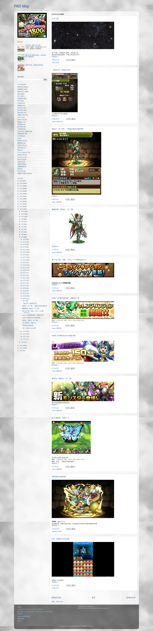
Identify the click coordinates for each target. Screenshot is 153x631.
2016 (21, 206)
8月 (22, 221)
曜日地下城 (20, 159)
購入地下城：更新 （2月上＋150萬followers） (70, 260)
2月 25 (25, 247)
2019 (21, 199)
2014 (21, 345)
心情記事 (20, 129)
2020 (21, 196)
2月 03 (25, 334)
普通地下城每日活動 (23, 173)
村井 (18, 101)
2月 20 (25, 260)
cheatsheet (20, 157)
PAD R (19, 117)
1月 (22, 342)
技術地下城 (20, 145)
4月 (22, 232)
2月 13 (25, 278)
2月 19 (25, 262)
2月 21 (25, 257)
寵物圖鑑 (20, 89)
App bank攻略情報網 (23, 616)
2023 (21, 188)
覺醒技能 (20, 143)
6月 (22, 227)
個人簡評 (59, 531)
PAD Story (20, 171)
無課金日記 (59, 121)
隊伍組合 (20, 108)
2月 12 (25, 280)
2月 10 (25, 285)
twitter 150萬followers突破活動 (64, 336)
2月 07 (25, 293)
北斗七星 (55, 19)
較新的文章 (56, 598)
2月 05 (25, 298)
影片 (57, 588)
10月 (22, 216)
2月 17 (25, 267)
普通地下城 (20, 164)
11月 (22, 214)
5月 (22, 229)
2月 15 (25, 272)
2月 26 (25, 244)
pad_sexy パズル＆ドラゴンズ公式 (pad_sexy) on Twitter (34, 611)
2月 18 (25, 265)
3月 (22, 234)
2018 (21, 201)
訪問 (18, 169)
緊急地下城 (20, 140)
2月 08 (25, 291)
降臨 (18, 150)
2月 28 (25, 239)
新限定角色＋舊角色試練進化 (34, 65)
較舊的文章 (131, 598)
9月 (22, 219)
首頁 (93, 598)
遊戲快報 (59, 202)
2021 (21, 193)
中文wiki (19, 621)
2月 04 (25, 331)
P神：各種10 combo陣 (60, 539)
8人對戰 (19, 136)
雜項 (57, 62)
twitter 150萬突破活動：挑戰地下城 (65, 298)
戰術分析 (20, 112)
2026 (21, 181)
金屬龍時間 (20, 618)
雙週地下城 (20, 115)
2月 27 (25, 242)
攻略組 (19, 105)
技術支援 (20, 147)
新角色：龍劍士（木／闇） (62, 378)
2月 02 (25, 336)
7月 (22, 224)
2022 (21, 191)
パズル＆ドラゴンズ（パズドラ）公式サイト (31, 609)
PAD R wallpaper (22, 152)
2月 (22, 237)
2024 (21, 186)
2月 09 (25, 288)
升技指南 (20, 124)
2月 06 (25, 296)
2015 (21, 209)
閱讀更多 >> (55, 56)
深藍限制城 (20, 166)
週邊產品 (20, 122)
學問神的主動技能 (59, 477)
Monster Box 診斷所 (23, 131)
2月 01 (25, 339)
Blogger (91, 626)
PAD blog (21, 6)
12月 (22, 211)
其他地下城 (20, 155)
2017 (21, 204)
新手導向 (20, 110)
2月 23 (25, 252)
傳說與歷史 (20, 133)
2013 (21, 348)
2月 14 (25, 275)
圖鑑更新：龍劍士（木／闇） (63, 209)
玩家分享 (20, 162)
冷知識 (19, 103)
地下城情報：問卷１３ (60, 418)
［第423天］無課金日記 (61, 70)
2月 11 (25, 283)
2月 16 (25, 270)
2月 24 (25, 249)
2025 (21, 183)
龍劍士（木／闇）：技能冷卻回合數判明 (67, 129)
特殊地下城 (20, 119)
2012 (21, 350)
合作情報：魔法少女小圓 (32, 45)
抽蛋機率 (20, 98)
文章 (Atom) (59, 601)
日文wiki (19, 614)
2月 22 (25, 254)
